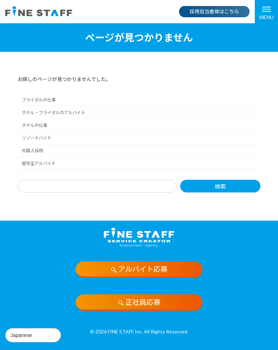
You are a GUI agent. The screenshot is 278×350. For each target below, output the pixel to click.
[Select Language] (33, 335)
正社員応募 (139, 302)
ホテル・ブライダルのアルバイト (53, 112)
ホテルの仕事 (34, 125)
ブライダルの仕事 (39, 100)
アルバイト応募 (139, 269)
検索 (220, 186)
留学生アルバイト (39, 163)
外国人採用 (32, 150)
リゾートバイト (36, 138)
